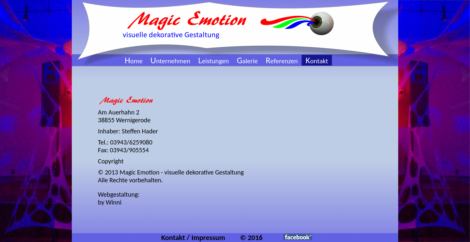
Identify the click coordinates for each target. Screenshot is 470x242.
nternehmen (170, 61)
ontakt (317, 61)
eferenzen (282, 61)
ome (134, 61)
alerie (247, 61)
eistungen (213, 61)
